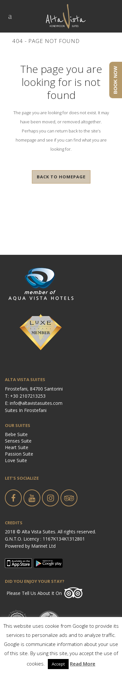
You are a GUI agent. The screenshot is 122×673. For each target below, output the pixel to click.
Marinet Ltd (43, 546)
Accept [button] (58, 664)
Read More (82, 663)
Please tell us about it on (34, 593)
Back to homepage (61, 177)
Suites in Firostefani (26, 410)
